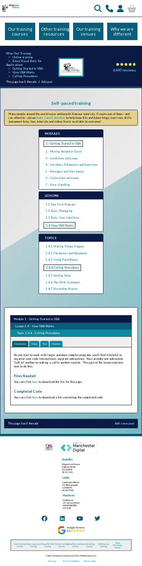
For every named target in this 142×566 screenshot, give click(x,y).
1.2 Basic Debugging (59, 211)
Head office (67, 459)
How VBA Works (23, 72)
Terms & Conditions (71, 561)
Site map (52, 561)
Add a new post (124, 423)
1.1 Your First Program (60, 204)
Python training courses (62, 545)
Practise (56, 344)
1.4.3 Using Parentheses (61, 259)
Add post (46, 82)
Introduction (20, 344)
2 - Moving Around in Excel (63, 151)
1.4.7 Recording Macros (61, 289)
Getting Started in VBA (27, 68)
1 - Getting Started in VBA (63, 143)
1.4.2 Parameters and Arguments (66, 253)
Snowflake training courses (75, 545)
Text (44, 344)
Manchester (69, 495)
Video (34, 344)
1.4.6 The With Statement (62, 282)
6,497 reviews (124, 70)
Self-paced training (71, 103)
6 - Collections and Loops (62, 178)
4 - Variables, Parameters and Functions (71, 164)
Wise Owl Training (18, 53)
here (35, 382)
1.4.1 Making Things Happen (64, 246)
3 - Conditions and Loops (61, 158)
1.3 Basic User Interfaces (62, 217)
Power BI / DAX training (47, 545)
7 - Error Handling (57, 185)
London (65, 477)
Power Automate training (33, 545)
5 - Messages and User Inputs (64, 171)
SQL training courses (89, 545)
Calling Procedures (24, 76)
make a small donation (51, 118)
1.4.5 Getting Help (58, 275)
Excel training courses (20, 545)
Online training (22, 57)
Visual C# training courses (117, 545)
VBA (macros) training (103, 545)
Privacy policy (90, 561)
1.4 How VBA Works (59, 225)
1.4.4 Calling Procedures (62, 267)
